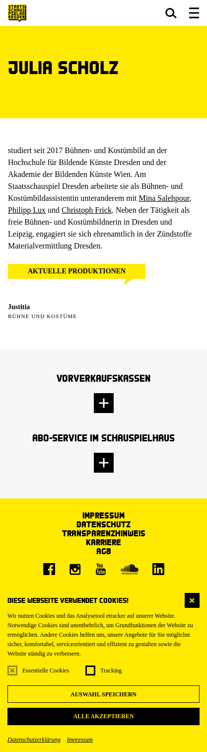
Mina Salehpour (164, 198)
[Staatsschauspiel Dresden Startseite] (17, 13)
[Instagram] (75, 569)
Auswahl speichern (103, 694)
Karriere (103, 542)
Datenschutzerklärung (34, 739)
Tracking (111, 670)
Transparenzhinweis (103, 533)
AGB (103, 551)
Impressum (80, 739)
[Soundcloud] (129, 569)
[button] (171, 12)
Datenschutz (103, 524)
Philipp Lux (27, 210)
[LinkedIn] (158, 569)
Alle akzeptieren (103, 716)
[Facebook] (49, 569)
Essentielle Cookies (45, 670)
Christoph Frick (87, 210)
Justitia (19, 307)
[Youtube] (101, 569)
